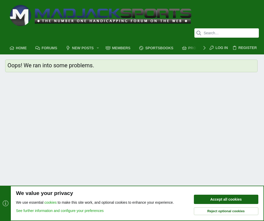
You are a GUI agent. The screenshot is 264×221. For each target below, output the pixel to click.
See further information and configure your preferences (60, 211)
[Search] (226, 33)
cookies (50, 202)
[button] (97, 48)
